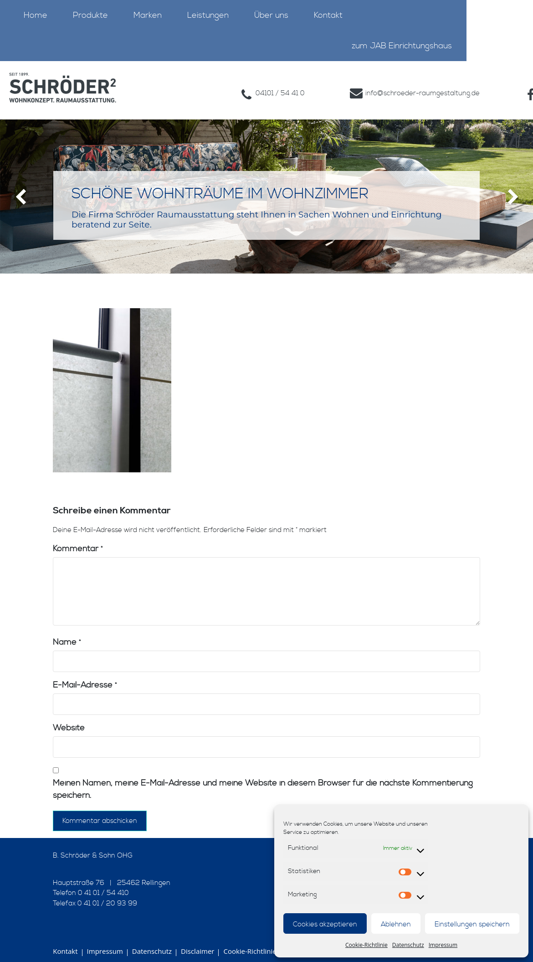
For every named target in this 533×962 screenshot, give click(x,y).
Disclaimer (197, 931)
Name (67, 623)
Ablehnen (396, 924)
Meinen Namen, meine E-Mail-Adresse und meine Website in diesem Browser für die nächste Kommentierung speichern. (263, 770)
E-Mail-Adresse (85, 666)
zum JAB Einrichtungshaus (402, 46)
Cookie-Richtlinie (366, 945)
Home (35, 15)
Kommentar (77, 529)
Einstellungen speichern (472, 924)
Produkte (90, 15)
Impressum (443, 945)
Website (69, 708)
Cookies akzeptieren (325, 924)
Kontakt (328, 15)
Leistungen (208, 15)
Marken (147, 15)
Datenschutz (408, 945)
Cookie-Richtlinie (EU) (257, 931)
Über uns (271, 15)
